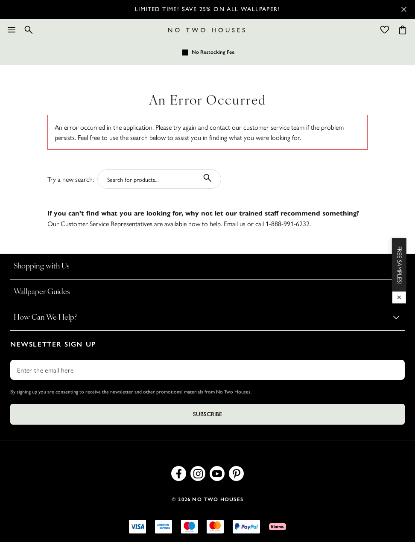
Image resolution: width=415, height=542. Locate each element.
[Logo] (206, 30)
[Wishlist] (384, 29)
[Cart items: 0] (402, 29)
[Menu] (11, 30)
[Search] (28, 30)
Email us (234, 223)
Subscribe (207, 414)
